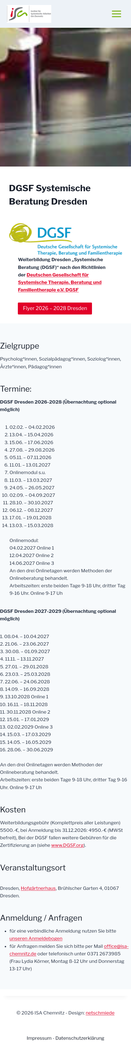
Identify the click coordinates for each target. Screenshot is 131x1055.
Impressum (40, 1038)
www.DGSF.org (67, 845)
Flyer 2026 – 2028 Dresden (55, 308)
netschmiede (100, 1013)
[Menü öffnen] (116, 14)
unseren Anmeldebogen (35, 938)
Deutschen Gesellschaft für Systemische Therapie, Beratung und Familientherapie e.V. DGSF (59, 282)
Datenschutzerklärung (80, 1038)
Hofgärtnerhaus (38, 888)
